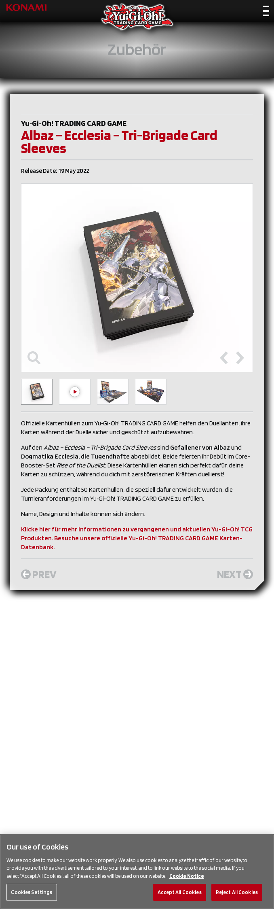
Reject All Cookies (237, 892)
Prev (39, 573)
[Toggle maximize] (33, 357)
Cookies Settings (31, 892)
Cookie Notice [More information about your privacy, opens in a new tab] (186, 876)
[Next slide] (240, 357)
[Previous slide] (223, 357)
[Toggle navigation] (266, 12)
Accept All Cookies (179, 892)
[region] (137, 871)
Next (235, 573)
